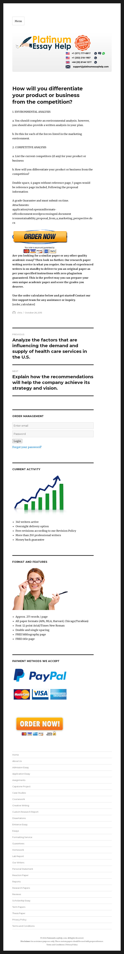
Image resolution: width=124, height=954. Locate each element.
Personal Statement (22, 869)
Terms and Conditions (23, 926)
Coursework (18, 799)
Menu (18, 21)
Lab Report (18, 856)
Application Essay (21, 773)
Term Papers (18, 907)
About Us (17, 761)
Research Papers (21, 888)
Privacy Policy (19, 919)
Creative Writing (20, 805)
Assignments (18, 780)
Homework (18, 850)
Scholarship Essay (21, 900)
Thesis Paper (18, 913)
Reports (16, 881)
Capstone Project (21, 786)
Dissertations (19, 818)
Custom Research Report (25, 812)
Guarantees (18, 843)
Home (15, 754)
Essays (15, 831)
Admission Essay (20, 767)
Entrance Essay (20, 824)
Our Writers (18, 862)
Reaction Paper (20, 875)
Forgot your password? (27, 447)
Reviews (16, 894)
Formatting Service (22, 837)
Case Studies (19, 793)
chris (19, 312)
